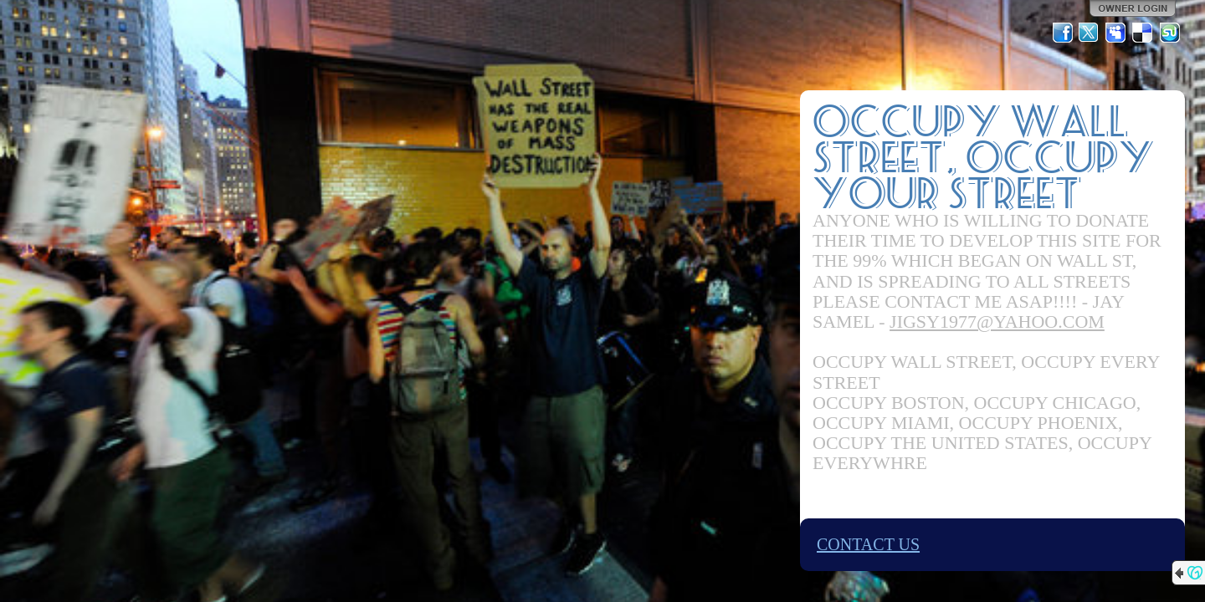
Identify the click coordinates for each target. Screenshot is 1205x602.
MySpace (1116, 32)
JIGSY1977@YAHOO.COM (997, 321)
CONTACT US (868, 544)
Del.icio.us (1143, 32)
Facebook (1062, 32)
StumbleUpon (1170, 32)
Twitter (1089, 32)
